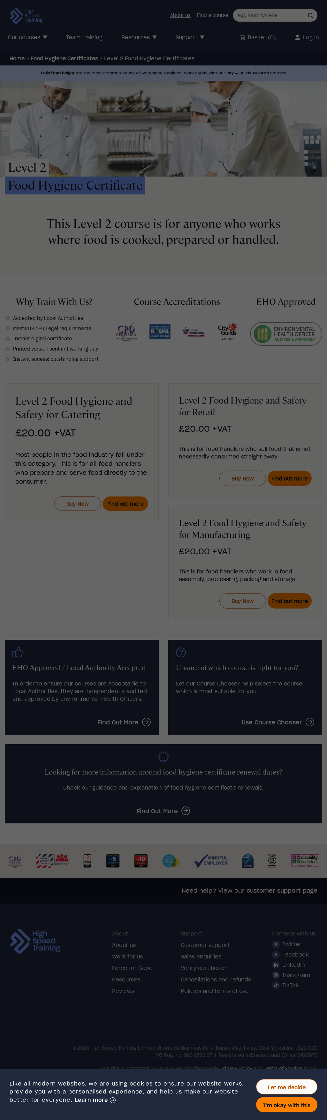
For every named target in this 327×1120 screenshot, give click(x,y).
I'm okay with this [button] (286, 1105)
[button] (95, 1100)
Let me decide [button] (287, 1087)
